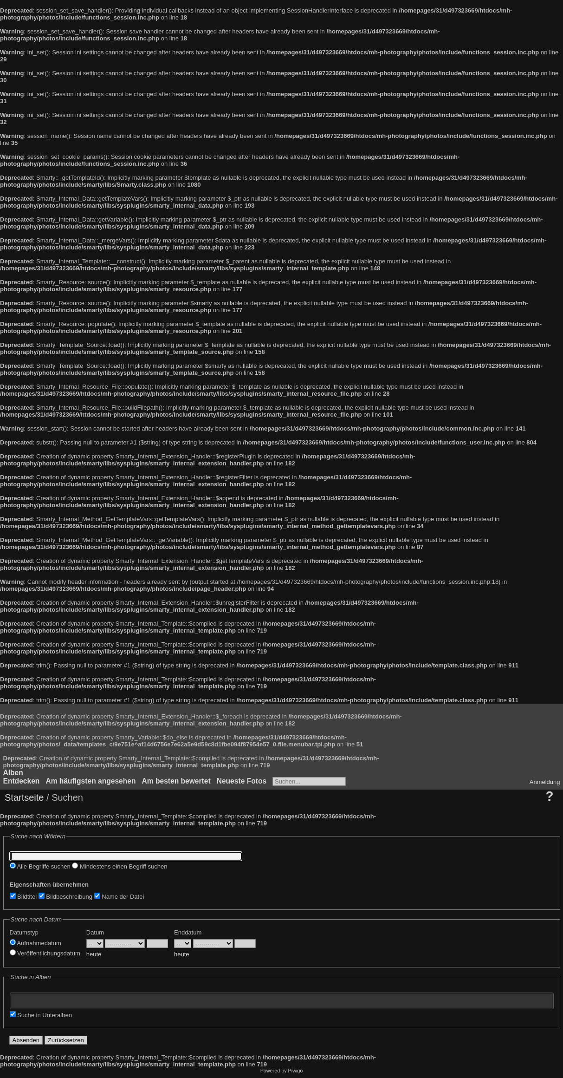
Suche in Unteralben (41, 1015)
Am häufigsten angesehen (90, 781)
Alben (13, 773)
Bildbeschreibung (65, 896)
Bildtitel (23, 896)
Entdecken (21, 781)
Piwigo (295, 1070)
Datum (95, 932)
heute (94, 954)
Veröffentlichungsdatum (45, 953)
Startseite (24, 797)
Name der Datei (119, 896)
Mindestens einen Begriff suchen (119, 866)
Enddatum (187, 932)
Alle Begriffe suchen (40, 866)
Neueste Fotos (241, 781)
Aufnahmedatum (35, 943)
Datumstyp (24, 932)
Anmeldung (545, 781)
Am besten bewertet (176, 781)
